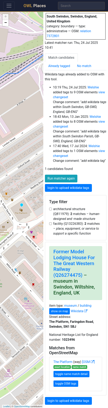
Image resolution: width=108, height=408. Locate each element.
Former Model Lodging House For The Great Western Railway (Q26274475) (74, 263)
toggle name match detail (71, 374)
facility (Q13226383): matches (76, 228)
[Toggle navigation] (9, 6)
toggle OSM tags (65, 383)
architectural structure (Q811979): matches (76, 214)
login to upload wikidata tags (68, 188)
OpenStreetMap (22, 406)
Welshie (93, 87)
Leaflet (6, 406)
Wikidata (79, 311)
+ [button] (5, 17)
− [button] (5, 23)
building (85, 306)
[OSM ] (88, 362)
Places (34, 5)
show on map (59, 311)
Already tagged (59, 66)
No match (84, 66)
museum (70, 306)
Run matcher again (61, 178)
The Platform (62, 362)
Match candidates (61, 58)
